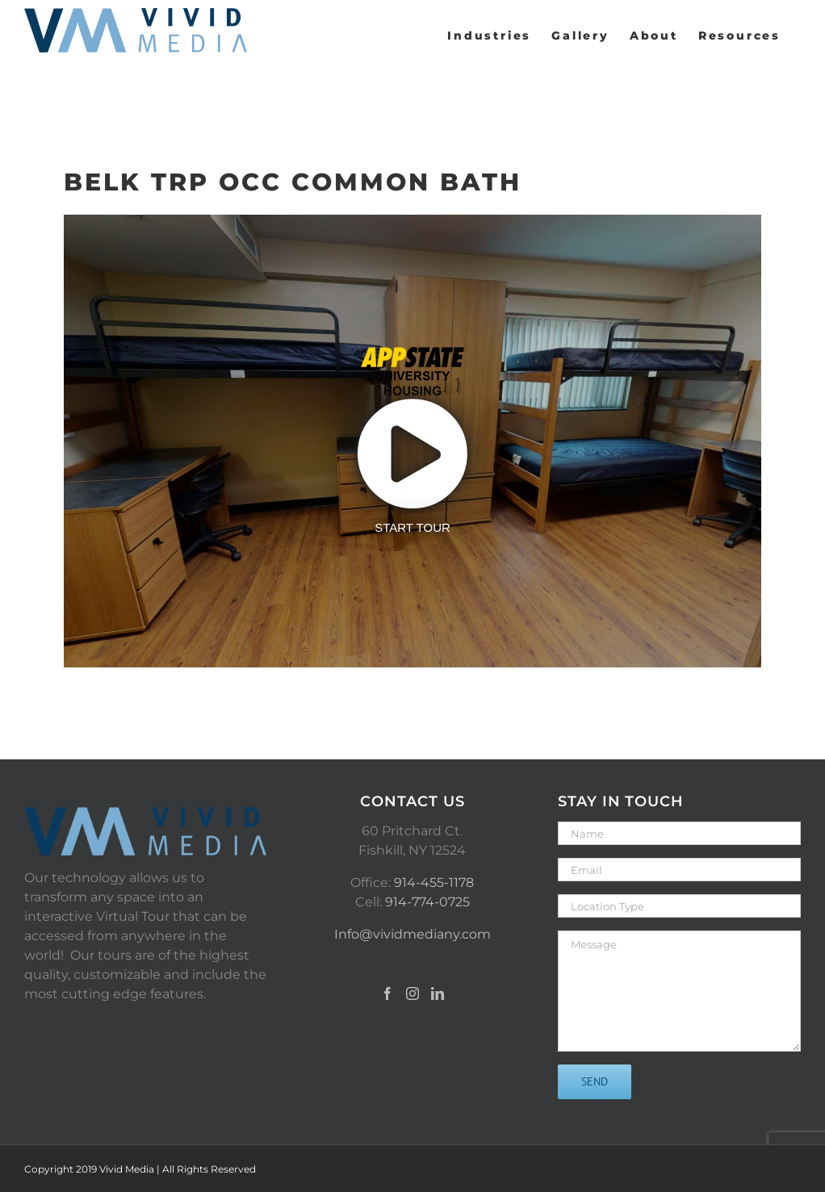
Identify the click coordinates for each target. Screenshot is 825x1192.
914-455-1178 (434, 882)
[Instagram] (412, 993)
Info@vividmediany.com (412, 934)
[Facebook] (387, 993)
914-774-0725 (427, 902)
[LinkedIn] (437, 993)
